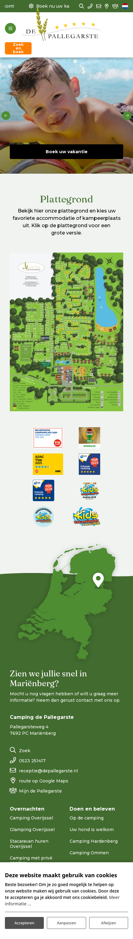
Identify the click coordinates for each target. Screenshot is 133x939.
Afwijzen (108, 923)
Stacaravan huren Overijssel (29, 843)
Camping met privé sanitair (31, 860)
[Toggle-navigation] (10, 28)
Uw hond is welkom (92, 829)
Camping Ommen (89, 853)
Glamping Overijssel (32, 829)
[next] (127, 115)
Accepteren (24, 923)
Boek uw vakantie (67, 151)
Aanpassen (66, 923)
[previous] (6, 115)
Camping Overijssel (31, 818)
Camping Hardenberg (94, 841)
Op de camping (87, 818)
